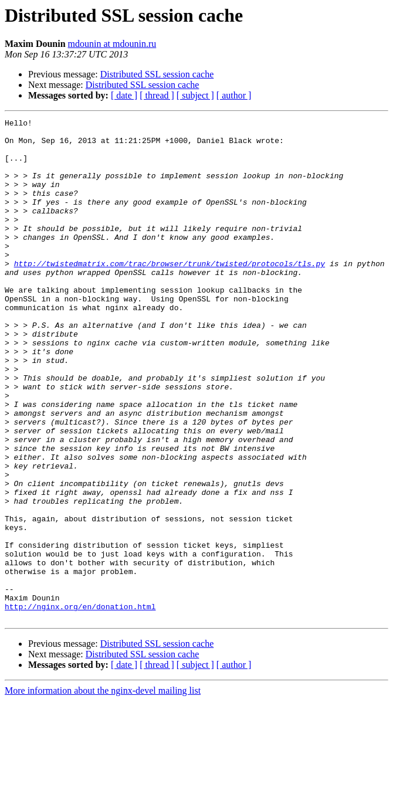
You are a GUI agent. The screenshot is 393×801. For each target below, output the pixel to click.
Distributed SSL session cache (157, 74)
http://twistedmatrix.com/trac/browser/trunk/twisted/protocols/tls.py (169, 293)
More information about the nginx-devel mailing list (103, 791)
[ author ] (234, 95)
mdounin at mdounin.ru (112, 44)
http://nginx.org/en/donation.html (80, 705)
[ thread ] (157, 95)
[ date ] (124, 95)
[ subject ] (195, 95)
